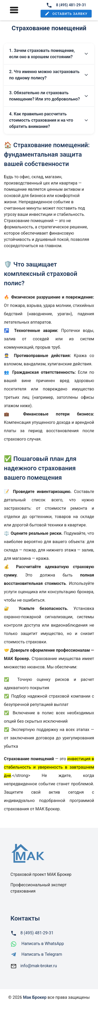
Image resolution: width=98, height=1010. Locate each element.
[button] (66, 13)
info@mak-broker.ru (38, 965)
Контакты (25, 918)
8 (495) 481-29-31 (66, 5)
